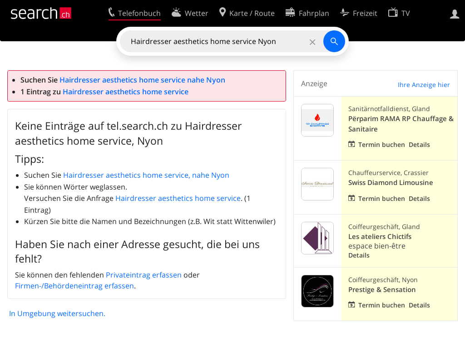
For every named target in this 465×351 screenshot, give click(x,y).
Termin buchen (381, 144)
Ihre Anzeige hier (424, 84)
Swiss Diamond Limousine (390, 182)
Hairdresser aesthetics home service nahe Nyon (142, 80)
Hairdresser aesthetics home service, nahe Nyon (146, 175)
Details (419, 144)
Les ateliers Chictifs (379, 236)
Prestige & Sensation (382, 289)
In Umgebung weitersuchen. (57, 313)
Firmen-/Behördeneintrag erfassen (74, 286)
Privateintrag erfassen (144, 275)
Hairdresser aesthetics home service (125, 92)
